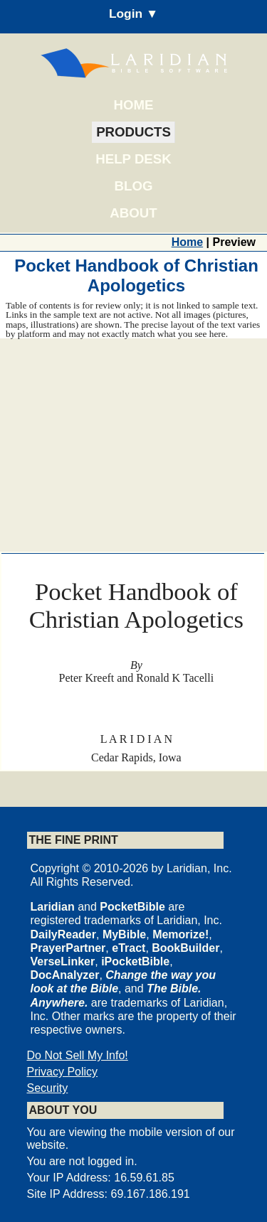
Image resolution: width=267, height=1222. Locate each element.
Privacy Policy (62, 1072)
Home (134, 104)
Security (47, 1088)
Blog (134, 185)
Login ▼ (133, 13)
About (133, 212)
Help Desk (133, 158)
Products (133, 131)
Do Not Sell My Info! (77, 1055)
